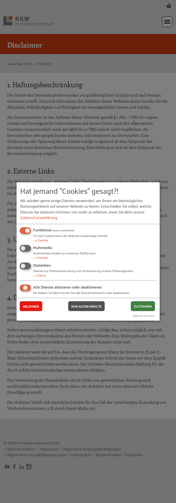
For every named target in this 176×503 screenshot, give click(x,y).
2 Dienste (40, 257)
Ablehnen (31, 306)
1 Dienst (39, 275)
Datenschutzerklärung (38, 217)
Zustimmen (143, 306)
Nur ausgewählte (86, 306)
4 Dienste (40, 240)
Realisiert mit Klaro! (144, 315)
